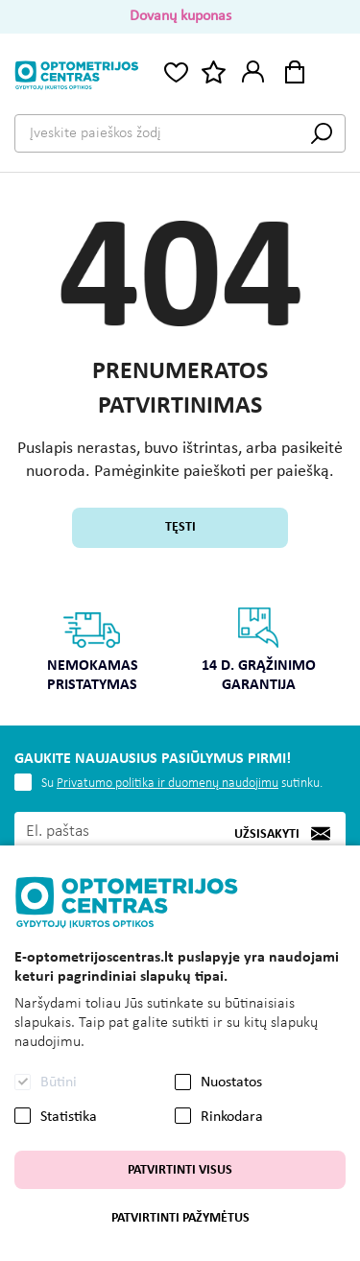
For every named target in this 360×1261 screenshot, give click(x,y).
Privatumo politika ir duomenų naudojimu (167, 783)
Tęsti (180, 527)
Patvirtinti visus (180, 1170)
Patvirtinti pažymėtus (180, 1218)
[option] (92, 656)
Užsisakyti (267, 834)
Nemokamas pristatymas (92, 649)
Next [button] (335, 634)
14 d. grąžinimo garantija (259, 649)
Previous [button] (25, 634)
